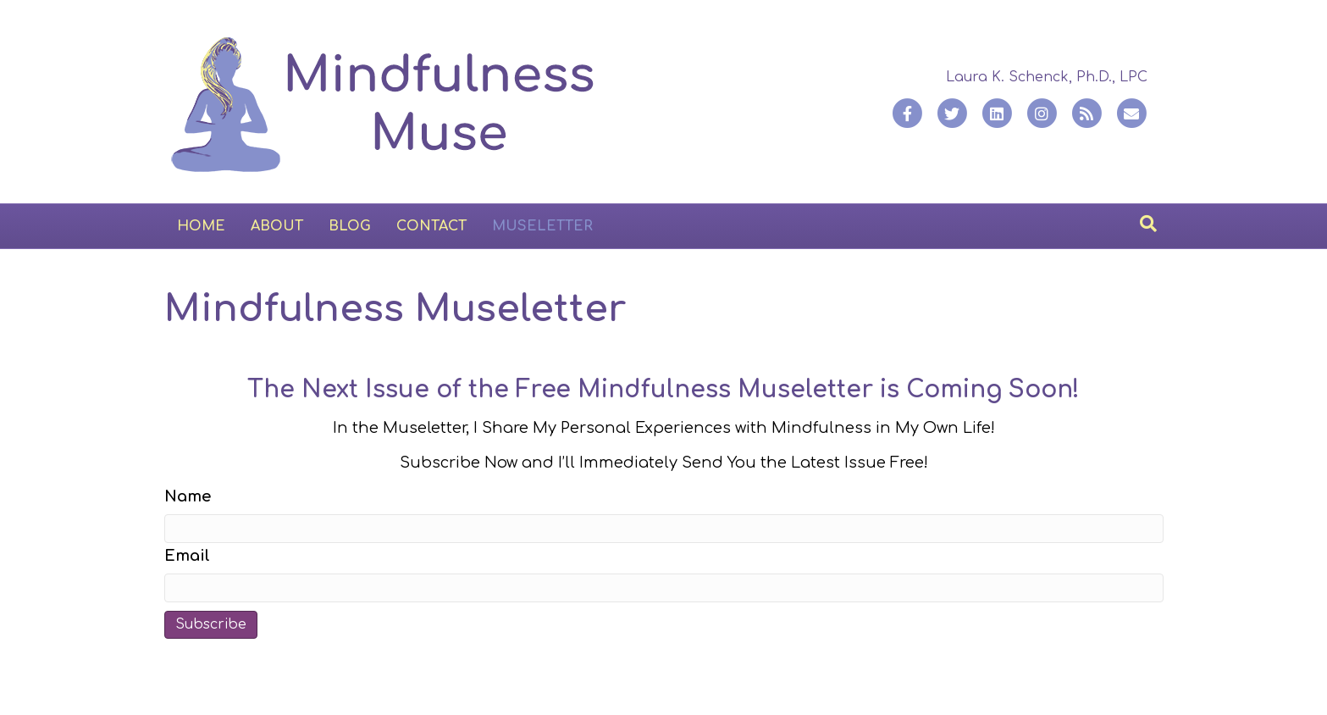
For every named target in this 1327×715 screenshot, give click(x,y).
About (277, 226)
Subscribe (210, 624)
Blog (350, 226)
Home (201, 226)
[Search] (1148, 223)
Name (187, 496)
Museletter (542, 226)
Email (187, 555)
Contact (431, 226)
